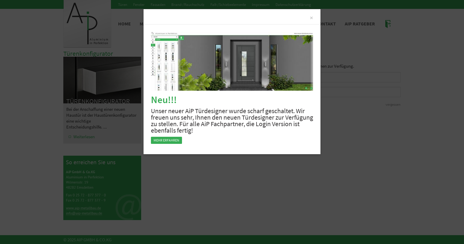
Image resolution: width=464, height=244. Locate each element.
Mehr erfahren (166, 140)
